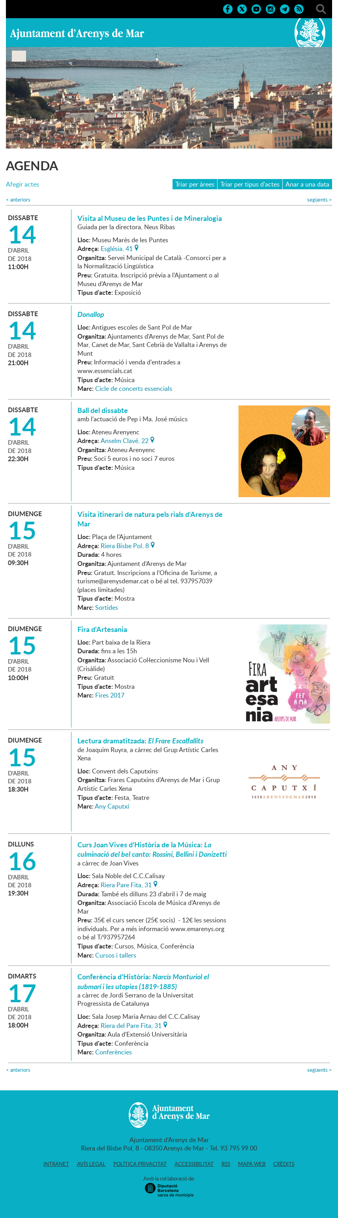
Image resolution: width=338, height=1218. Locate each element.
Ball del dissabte (102, 410)
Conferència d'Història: (143, 981)
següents (319, 199)
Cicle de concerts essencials (133, 388)
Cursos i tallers (115, 955)
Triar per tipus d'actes (250, 184)
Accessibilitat (194, 1163)
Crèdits (284, 1163)
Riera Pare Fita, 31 (126, 884)
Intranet (56, 1163)
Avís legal (91, 1163)
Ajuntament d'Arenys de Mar (77, 34)
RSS (226, 1163)
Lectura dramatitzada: (140, 740)
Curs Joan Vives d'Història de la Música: (152, 849)
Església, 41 (117, 248)
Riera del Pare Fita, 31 (131, 1025)
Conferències (113, 1052)
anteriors (18, 199)
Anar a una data (307, 184)
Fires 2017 (109, 695)
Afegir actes (22, 184)
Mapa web (251, 1163)
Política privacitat (140, 1163)
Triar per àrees (194, 184)
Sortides (106, 607)
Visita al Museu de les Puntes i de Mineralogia (149, 218)
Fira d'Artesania (102, 629)
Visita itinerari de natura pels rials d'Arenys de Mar (150, 519)
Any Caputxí (112, 806)
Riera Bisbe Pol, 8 (125, 545)
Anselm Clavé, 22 (124, 440)
